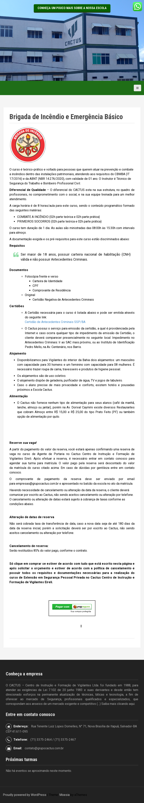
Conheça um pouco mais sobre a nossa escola (72, 8)
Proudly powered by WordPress (24, 795)
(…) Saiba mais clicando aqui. (116, 704)
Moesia (64, 795)
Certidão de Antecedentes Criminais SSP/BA (55, 322)
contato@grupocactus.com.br (44, 748)
